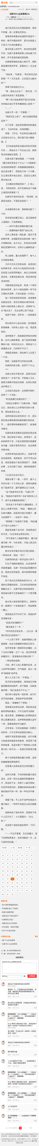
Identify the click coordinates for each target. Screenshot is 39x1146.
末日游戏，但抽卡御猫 (10, 927)
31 (3, 867)
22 (27, 859)
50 (27, 875)
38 (3, 871)
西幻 (15, 19)
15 (26, 855)
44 (31, 871)
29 (27, 863)
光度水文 (13, 17)
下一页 (28, 848)
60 (7, 883)
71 (27, 887)
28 (22, 863)
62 (17, 883)
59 (3, 883)
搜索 (36, 2)
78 (27, 890)
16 (31, 855)
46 (7, 875)
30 (31, 863)
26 (12, 863)
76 (17, 890)
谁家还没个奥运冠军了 (10, 916)
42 (22, 871)
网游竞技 (34, 9)
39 (7, 871)
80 (3, 894)
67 (7, 887)
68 (12, 887)
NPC (27, 19)
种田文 (11, 19)
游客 (9, 996)
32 (7, 867)
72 (31, 887)
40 (12, 871)
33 (12, 867)
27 (17, 863)
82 (12, 894)
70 (22, 887)
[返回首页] (19, 957)
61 (12, 883)
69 (17, 887)
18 (7, 859)
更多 (36, 936)
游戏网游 (20, 19)
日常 (24, 19)
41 (17, 871)
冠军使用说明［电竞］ (14, 954)
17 (3, 859)
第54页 (20, 848)
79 (31, 890)
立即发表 (32, 976)
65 (31, 883)
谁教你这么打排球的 (9, 923)
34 (17, 867)
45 (3, 875)
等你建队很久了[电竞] (10, 908)
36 (27, 867)
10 (3, 855)
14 (22, 855)
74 (7, 890)
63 (22, 883)
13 (17, 855)
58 (31, 879)
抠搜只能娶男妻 (8, 912)
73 (3, 890)
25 (7, 863)
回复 (35, 996)
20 (17, 859)
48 (17, 875)
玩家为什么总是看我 (9, 944)
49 (22, 875)
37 (31, 867)
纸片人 (32, 19)
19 (12, 859)
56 (22, 879)
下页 (30, 1128)
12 (12, 855)
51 (31, 875)
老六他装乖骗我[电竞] (10, 905)
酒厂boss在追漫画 (8, 940)
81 (7, 894)
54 (12, 879)
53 (7, 879)
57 (27, 879)
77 (22, 890)
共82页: (4, 848)
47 (12, 875)
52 (3, 879)
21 (22, 859)
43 (27, 871)
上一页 (12, 848)
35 (22, 867)
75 (12, 890)
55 (17, 879)
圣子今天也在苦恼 (8, 931)
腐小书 (28, 9)
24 (3, 863)
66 (3, 887)
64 (27, 883)
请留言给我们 (24, 1136)
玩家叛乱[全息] (7, 919)
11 (7, 855)
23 (31, 859)
